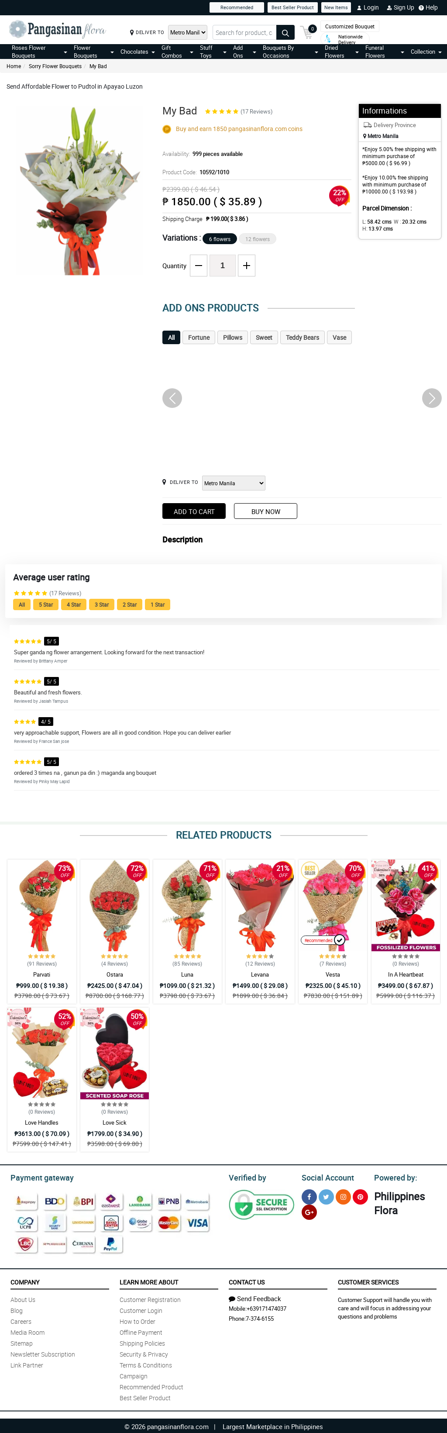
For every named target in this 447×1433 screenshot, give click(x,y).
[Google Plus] (309, 1211)
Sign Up (400, 7)
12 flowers (257, 238)
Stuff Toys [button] (213, 51)
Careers (20, 1320)
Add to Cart (194, 511)
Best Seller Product (293, 7)
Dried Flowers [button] (342, 51)
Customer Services (368, 1281)
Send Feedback (255, 1297)
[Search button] (285, 32)
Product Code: (194, 172)
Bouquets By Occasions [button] (290, 51)
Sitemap (21, 1342)
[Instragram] (343, 1195)
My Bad (98, 65)
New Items (336, 7)
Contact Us (247, 1281)
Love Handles (41, 1122)
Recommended (236, 7)
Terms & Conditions (146, 1364)
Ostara (115, 974)
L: (375, 221)
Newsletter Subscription (42, 1353)
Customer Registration (150, 1298)
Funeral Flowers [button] (384, 51)
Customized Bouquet (350, 26)
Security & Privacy (144, 1353)
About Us (22, 1298)
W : (405, 221)
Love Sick (115, 1122)
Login (368, 7)
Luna (187, 974)
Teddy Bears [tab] (302, 337)
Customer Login (141, 1309)
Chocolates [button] (137, 51)
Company (24, 1281)
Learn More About (149, 1281)
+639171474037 (266, 1307)
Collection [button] (426, 51)
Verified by (246, 1176)
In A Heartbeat (405, 974)
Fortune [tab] (199, 337)
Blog (16, 1309)
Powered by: (393, 1176)
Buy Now (265, 511)
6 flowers (219, 238)
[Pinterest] (360, 1195)
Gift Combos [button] (177, 51)
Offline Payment (141, 1331)
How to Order (137, 1320)
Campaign (134, 1375)
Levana (260, 974)
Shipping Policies (142, 1342)
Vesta (333, 974)
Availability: (200, 154)
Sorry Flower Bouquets (55, 65)
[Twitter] (326, 1195)
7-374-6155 (260, 1317)
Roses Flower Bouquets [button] (39, 51)
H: (376, 228)
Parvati (41, 974)
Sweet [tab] (264, 337)
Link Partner (26, 1364)
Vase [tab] (339, 337)
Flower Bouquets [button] (94, 51)
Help (428, 7)
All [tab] (171, 337)
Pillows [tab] (232, 337)
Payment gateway (38, 1176)
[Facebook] (309, 1195)
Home (14, 65)
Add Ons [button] (244, 51)
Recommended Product (151, 1385)
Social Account (325, 1176)
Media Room (27, 1331)
